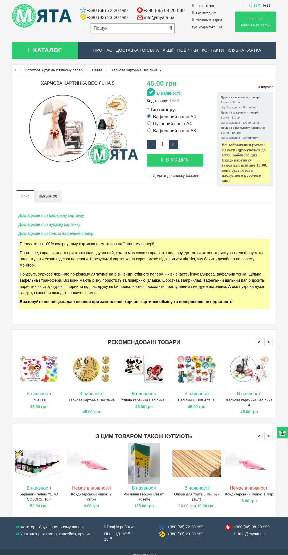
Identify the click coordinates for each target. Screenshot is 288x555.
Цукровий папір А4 (169, 123)
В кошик (174, 160)
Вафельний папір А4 (171, 116)
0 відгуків (265, 87)
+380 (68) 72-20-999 (107, 10)
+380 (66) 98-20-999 (163, 10)
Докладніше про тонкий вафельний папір (55, 233)
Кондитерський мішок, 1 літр (249, 494)
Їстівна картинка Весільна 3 (144, 400)
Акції (168, 50)
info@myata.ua (159, 17)
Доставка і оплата (137, 50)
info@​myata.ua (251, 534)
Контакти (213, 50)
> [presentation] (268, 342)
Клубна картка (244, 50)
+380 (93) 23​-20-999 (185, 534)
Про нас (102, 50)
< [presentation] (259, 342)
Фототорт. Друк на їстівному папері (54, 70)
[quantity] (162, 144)
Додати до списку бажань (174, 175)
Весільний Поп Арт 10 (196, 400)
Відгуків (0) (48, 196)
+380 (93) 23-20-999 (107, 17)
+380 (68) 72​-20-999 (185, 527)
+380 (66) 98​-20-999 (251, 527)
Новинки (187, 50)
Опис (25, 196)
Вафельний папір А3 (171, 130)
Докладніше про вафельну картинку (51, 215)
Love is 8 (39, 400)
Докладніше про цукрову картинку (49, 224)
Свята (97, 70)
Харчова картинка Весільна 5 (136, 70)
